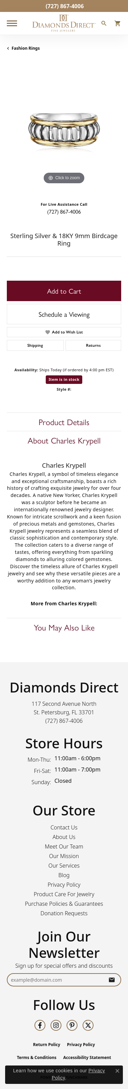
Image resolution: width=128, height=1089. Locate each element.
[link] (64, 6)
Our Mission (64, 856)
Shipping (35, 345)
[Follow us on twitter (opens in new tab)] (88, 1025)
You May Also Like (64, 627)
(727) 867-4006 (64, 211)
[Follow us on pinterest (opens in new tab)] (72, 1025)
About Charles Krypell (64, 440)
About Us (64, 837)
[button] (104, 24)
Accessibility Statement (87, 1057)
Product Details (64, 421)
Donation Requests (64, 913)
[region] (64, 129)
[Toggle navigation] (12, 23)
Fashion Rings (26, 48)
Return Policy (46, 1044)
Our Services (64, 865)
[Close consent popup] (117, 1071)
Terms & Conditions (36, 1057)
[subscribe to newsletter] (111, 980)
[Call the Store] (64, 721)
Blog (64, 875)
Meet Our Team (64, 846)
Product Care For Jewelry (64, 894)
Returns (93, 345)
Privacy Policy (63, 884)
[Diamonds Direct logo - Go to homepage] (64, 23)
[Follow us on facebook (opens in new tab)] (39, 1025)
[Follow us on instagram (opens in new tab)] (56, 1025)
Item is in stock (63, 379)
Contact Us (64, 827)
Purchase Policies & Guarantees (64, 903)
